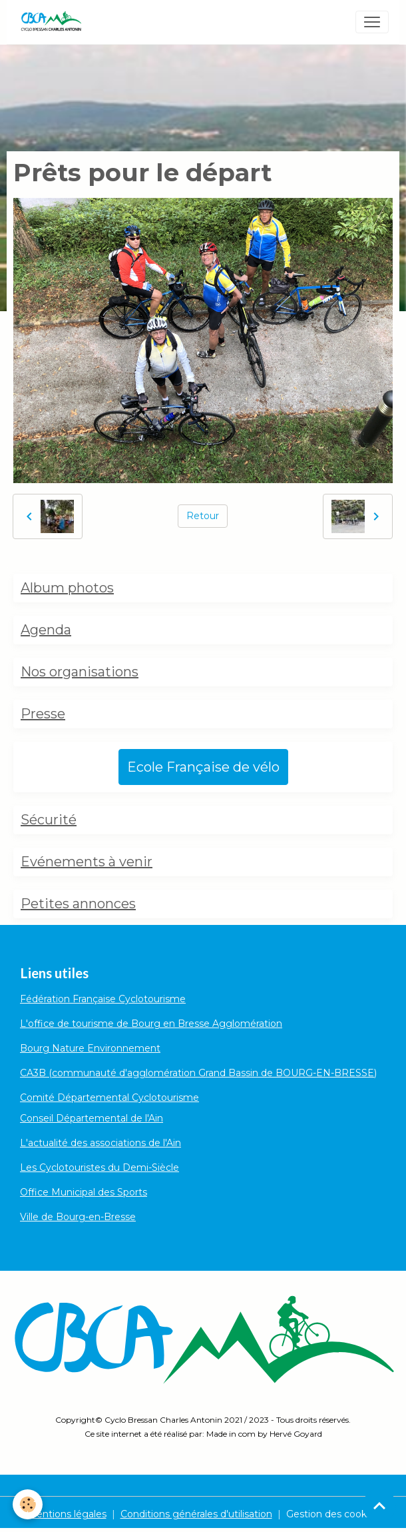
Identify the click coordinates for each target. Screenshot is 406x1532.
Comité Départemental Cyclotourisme (109, 1098)
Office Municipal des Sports (83, 1192)
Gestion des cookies (332, 1514)
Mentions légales (66, 1514)
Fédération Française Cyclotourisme (103, 999)
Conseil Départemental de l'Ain (91, 1118)
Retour (202, 516)
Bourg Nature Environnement (90, 1048)
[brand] (53, 22)
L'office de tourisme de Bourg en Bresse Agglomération (151, 1024)
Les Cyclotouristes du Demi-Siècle (99, 1167)
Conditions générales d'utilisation (196, 1514)
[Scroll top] (379, 1505)
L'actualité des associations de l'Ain (100, 1143)
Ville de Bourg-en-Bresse (78, 1217)
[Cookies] (28, 1504)
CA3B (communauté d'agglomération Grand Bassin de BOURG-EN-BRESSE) (198, 1073)
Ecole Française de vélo (203, 767)
